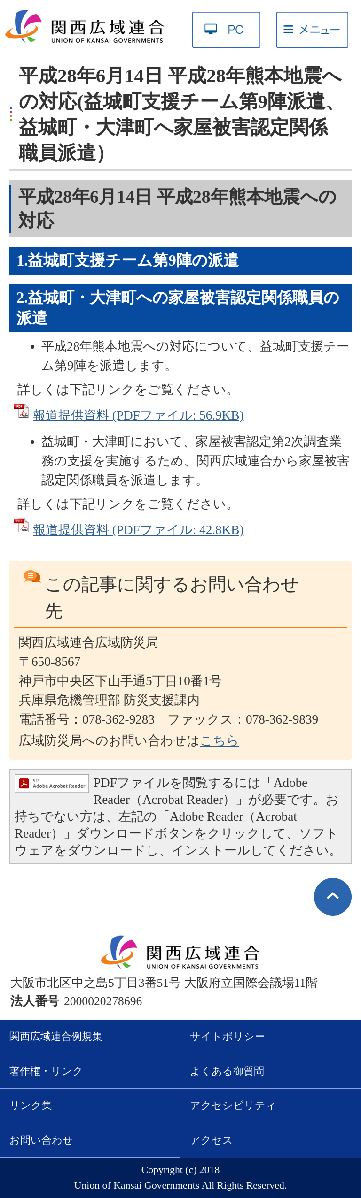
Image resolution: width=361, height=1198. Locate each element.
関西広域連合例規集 (55, 1036)
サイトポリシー (227, 1036)
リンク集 (30, 1105)
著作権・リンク (46, 1071)
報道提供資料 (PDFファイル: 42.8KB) (138, 530)
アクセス (211, 1140)
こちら (219, 740)
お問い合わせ (41, 1140)
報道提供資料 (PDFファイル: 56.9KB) (138, 415)
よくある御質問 (227, 1071)
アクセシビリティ (233, 1105)
